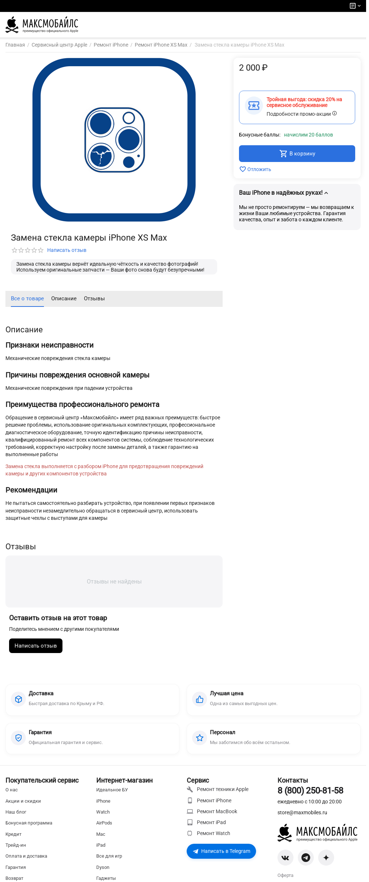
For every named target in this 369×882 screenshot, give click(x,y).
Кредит (13, 839)
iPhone (103, 806)
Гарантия (15, 872)
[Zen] (326, 863)
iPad (100, 850)
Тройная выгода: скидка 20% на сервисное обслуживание (304, 102)
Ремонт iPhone (209, 806)
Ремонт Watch (208, 838)
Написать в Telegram (221, 856)
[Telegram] (306, 863)
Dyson (102, 872)
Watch (103, 817)
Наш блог (15, 817)
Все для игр (109, 861)
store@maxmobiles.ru (302, 818)
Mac (100, 839)
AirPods (104, 828)
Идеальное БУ (112, 795)
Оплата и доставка (26, 861)
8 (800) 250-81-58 (310, 796)
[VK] (285, 863)
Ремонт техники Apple (217, 795)
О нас (11, 795)
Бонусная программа (28, 828)
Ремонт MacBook (212, 817)
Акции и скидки (23, 806)
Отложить (255, 169)
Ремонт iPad (206, 827)
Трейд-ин (15, 850)
